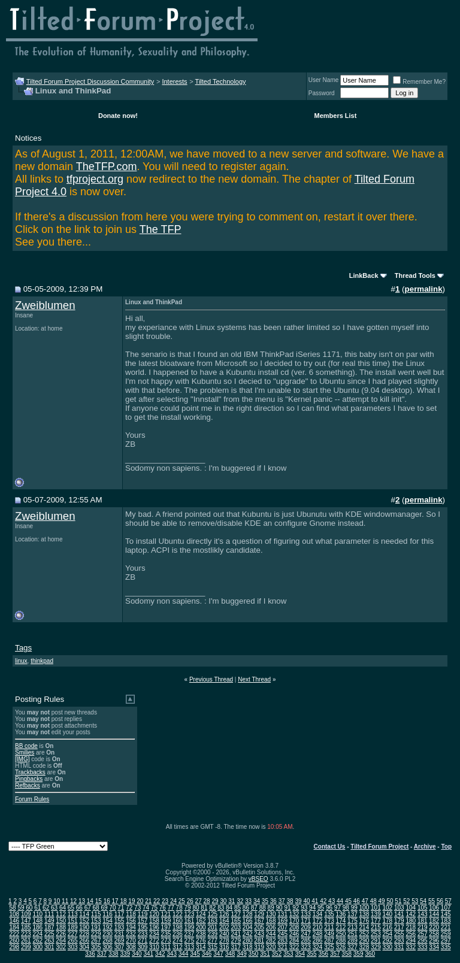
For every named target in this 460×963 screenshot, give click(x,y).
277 (212, 940)
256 (410, 934)
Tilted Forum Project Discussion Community (90, 81)
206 (271, 927)
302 (61, 947)
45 (348, 901)
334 (434, 947)
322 (294, 947)
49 (382, 901)
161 (189, 920)
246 (294, 934)
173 (329, 920)
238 (201, 934)
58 (12, 907)
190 (84, 927)
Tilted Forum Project (379, 846)
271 (143, 940)
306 (107, 947)
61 (37, 907)
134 (318, 914)
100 (364, 907)
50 (389, 901)
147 (26, 920)
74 (146, 907)
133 (306, 914)
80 (195, 907)
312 (177, 947)
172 (318, 920)
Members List (335, 115)
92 (295, 907)
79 (187, 907)
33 (248, 901)
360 (370, 953)
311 (166, 947)
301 (49, 947)
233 (143, 934)
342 (160, 953)
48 (373, 901)
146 (14, 920)
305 (96, 947)
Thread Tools (415, 275)
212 (341, 927)
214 (364, 927)
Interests (174, 81)
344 (183, 953)
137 (352, 914)
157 (143, 920)
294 (410, 940)
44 (340, 901)
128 (248, 914)
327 (352, 947)
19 (131, 901)
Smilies (24, 752)
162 (201, 920)
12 (73, 901)
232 (131, 934)
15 (98, 901)
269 (119, 940)
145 (446, 914)
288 (341, 940)
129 (259, 914)
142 (410, 914)
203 (236, 927)
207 (282, 927)
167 (259, 920)
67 (87, 907)
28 (207, 901)
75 (154, 907)
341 (148, 953)
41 (314, 901)
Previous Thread (211, 679)
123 (189, 914)
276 (201, 940)
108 (14, 914)
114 (84, 914)
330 (387, 947)
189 (73, 927)
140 (387, 914)
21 (148, 901)
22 (156, 901)
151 (73, 920)
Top (446, 846)
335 (446, 947)
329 (376, 947)
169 (282, 920)
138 (364, 914)
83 (220, 907)
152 (84, 920)
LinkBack (364, 275)
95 (320, 907)
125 (212, 914)
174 (341, 920)
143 (422, 914)
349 (242, 953)
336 (90, 953)
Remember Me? (419, 81)
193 (119, 927)
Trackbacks (30, 772)
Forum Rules (32, 799)
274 (177, 940)
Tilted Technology (220, 81)
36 (273, 901)
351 (265, 953)
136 (341, 914)
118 (131, 914)
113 (73, 914)
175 (352, 920)
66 (79, 907)
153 (96, 920)
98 (346, 907)
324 (318, 947)
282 (271, 940)
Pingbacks (29, 779)
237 (189, 934)
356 (323, 953)
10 (56, 901)
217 (399, 927)
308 (131, 947)
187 (49, 927)
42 (323, 901)
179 (399, 920)
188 (61, 927)
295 (422, 940)
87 (254, 907)
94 (312, 907)
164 (224, 920)
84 (229, 907)
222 (14, 934)
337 (102, 953)
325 (329, 947)
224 (37, 934)
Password (321, 93)
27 (198, 901)
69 (104, 907)
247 (306, 934)
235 (166, 934)
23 (165, 901)
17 (115, 901)
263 (49, 940)
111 (49, 914)
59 (20, 907)
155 (119, 920)
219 (422, 927)
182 (434, 920)
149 (49, 920)
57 (448, 901)
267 (96, 940)
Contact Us (330, 846)
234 (154, 934)
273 (166, 940)
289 (352, 940)
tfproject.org (94, 179)
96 (329, 907)
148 (37, 920)
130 (271, 914)
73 (137, 907)
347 (218, 953)
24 (173, 901)
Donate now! (118, 115)
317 (236, 947)
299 (26, 947)
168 (271, 920)
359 (358, 953)
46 (356, 901)
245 (282, 934)
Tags (23, 647)
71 (120, 907)
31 (231, 901)
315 (212, 947)
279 (236, 940)
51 (398, 901)
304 (84, 947)
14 (90, 901)
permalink (424, 288)
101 (376, 907)
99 (354, 907)
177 (376, 920)
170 (294, 920)
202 (224, 927)
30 (223, 901)
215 (376, 927)
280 (248, 940)
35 (265, 901)
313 (189, 947)
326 (341, 947)
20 (140, 901)
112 (61, 914)
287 (329, 940)
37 (282, 901)
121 (166, 914)
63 (54, 907)
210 (318, 927)
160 (177, 920)
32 (240, 901)
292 (387, 940)
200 (201, 927)
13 (81, 901)
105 (422, 907)
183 (446, 920)
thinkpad (42, 661)
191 (96, 927)
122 (177, 914)
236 (177, 934)
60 (29, 907)
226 (61, 934)
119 (143, 914)
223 (26, 934)
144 (434, 914)
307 (119, 947)
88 (262, 907)
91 (287, 907)
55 (431, 901)
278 (224, 940)
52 (406, 901)
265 (73, 940)
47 (365, 901)
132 (294, 914)
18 (123, 901)
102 (387, 907)
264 (61, 940)
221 (446, 927)
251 (352, 934)
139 (376, 914)
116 (107, 914)
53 (414, 901)
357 (335, 953)
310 (154, 947)
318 (248, 947)
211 (329, 927)
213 (352, 927)
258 (434, 934)
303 (73, 947)
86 (246, 907)
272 (154, 940)
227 (73, 934)
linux (21, 661)
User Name (323, 80)
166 (248, 920)
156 (131, 920)
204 (248, 927)
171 (306, 920)
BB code (26, 746)
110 (37, 914)
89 (271, 907)
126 (224, 914)
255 (399, 934)
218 (410, 927)
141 (399, 914)
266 (84, 940)
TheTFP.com (106, 166)
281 (259, 940)
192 (107, 927)
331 (399, 947)
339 (125, 953)
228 (84, 934)
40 (306, 901)
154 (107, 920)
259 (446, 934)
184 (14, 927)
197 (166, 927)
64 (62, 907)
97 (337, 907)
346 (207, 953)
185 (26, 927)
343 (172, 953)
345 (195, 953)
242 (248, 934)
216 (387, 927)
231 (119, 934)
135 (329, 914)
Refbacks (27, 785)
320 (271, 947)
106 (434, 907)
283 (282, 940)
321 (282, 947)
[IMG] (22, 759)
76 (162, 907)
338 (113, 953)
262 (37, 940)
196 (154, 927)
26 (190, 901)
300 (37, 947)
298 (14, 947)
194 (131, 927)
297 (446, 940)
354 (300, 953)
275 (189, 940)
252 (364, 934)
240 (224, 934)
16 (107, 901)
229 (96, 934)
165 (236, 920)
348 (230, 953)
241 (236, 934)
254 (387, 934)
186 (37, 927)
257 (422, 934)
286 (318, 940)
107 (446, 907)
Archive (425, 846)
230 (107, 934)
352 (277, 953)
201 (212, 927)
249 (329, 934)
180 (410, 920)
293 (399, 940)
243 (259, 934)
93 (304, 907)
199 (189, 927)
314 (201, 947)
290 (364, 940)
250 (341, 934)
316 (224, 947)
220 (434, 927)
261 (26, 940)
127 (236, 914)
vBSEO (258, 879)
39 (298, 901)
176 (364, 920)
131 (282, 914)
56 (440, 901)
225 (49, 934)
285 (306, 940)
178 (387, 920)
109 (26, 914)
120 (154, 914)
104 (410, 907)
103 (399, 907)
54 (423, 901)
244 (271, 934)
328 (364, 947)
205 (259, 927)
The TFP (160, 229)
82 (212, 907)
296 (434, 940)
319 (259, 947)
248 (318, 934)
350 (254, 953)
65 (71, 907)
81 (204, 907)
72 (129, 907)
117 (119, 914)
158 (154, 920)
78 (179, 907)
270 (131, 940)
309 (143, 947)
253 (376, 934)
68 (96, 907)
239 (212, 934)
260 (14, 940)
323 (306, 947)
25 (181, 901)
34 (256, 901)
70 (112, 907)
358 (346, 953)
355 (312, 953)
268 (107, 940)
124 (201, 914)
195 (143, 927)
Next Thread (254, 679)
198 (177, 927)
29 (214, 901)
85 (237, 907)
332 (410, 947)
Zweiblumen (45, 305)
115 (96, 914)
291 (376, 940)
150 (61, 920)
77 (171, 907)
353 (288, 953)
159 (166, 920)
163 (212, 920)
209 (306, 927)
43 (331, 901)
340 (137, 953)
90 (279, 907)
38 (290, 901)
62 (46, 907)
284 (294, 940)
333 (422, 947)
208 (294, 927)
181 (422, 920)
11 (65, 901)
